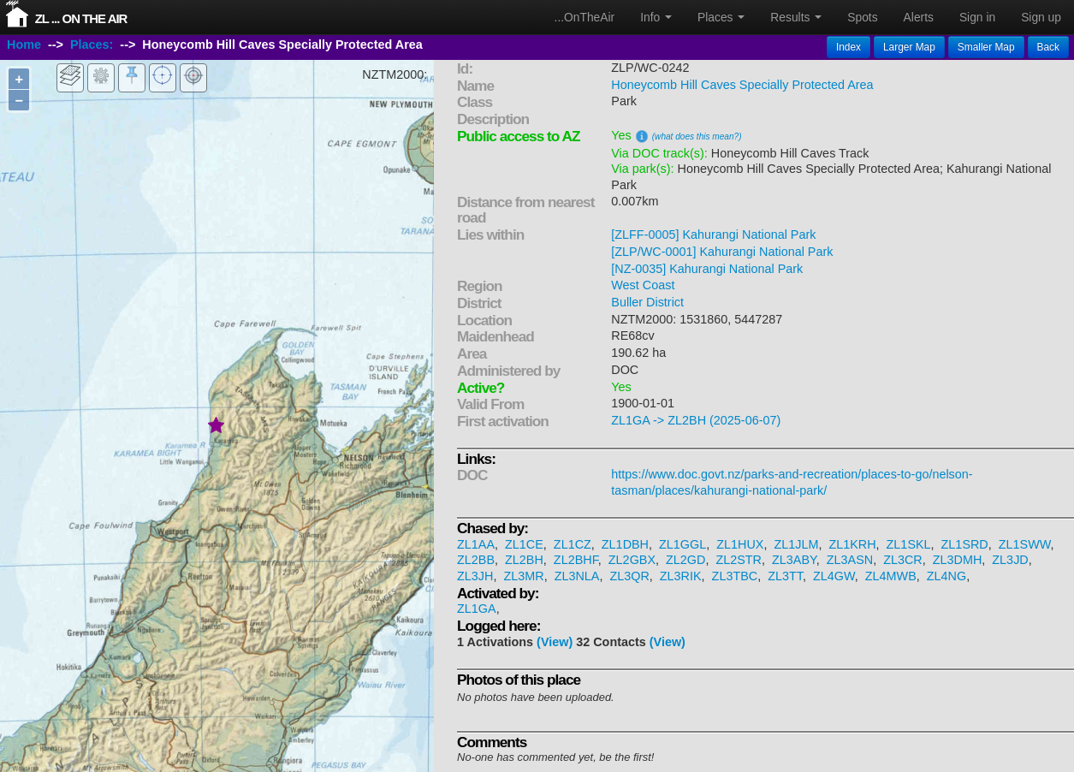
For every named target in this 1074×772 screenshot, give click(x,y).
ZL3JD (1010, 560)
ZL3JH (475, 576)
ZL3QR (629, 576)
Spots (862, 17)
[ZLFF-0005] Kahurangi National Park (713, 234)
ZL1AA (476, 544)
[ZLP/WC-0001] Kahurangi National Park (722, 251)
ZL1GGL (682, 544)
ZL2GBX (632, 560)
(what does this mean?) (697, 136)
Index (848, 47)
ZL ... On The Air (81, 18)
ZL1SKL (909, 544)
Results (796, 17)
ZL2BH (524, 560)
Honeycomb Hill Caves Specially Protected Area (742, 85)
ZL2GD (685, 560)
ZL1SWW (1025, 544)
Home (24, 45)
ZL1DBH (625, 544)
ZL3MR (523, 576)
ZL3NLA (577, 576)
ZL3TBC (735, 576)
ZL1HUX (739, 544)
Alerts (919, 17)
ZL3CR (903, 560)
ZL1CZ (572, 544)
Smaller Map (986, 47)
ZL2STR (738, 560)
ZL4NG (946, 576)
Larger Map (909, 47)
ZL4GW (834, 576)
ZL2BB (476, 560)
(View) (555, 642)
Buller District (647, 302)
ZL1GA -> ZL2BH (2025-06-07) (695, 420)
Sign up (1041, 17)
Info (656, 17)
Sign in (977, 17)
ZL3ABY (794, 560)
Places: (91, 45)
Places (721, 17)
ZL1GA (476, 608)
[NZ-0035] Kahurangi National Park (707, 269)
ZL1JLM (796, 544)
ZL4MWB (891, 576)
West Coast (642, 285)
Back (1048, 47)
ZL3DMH (957, 560)
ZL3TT (785, 576)
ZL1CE (524, 544)
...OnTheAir (585, 17)
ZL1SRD (964, 544)
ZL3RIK (681, 576)
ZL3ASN (850, 560)
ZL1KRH (851, 544)
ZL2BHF (576, 560)
